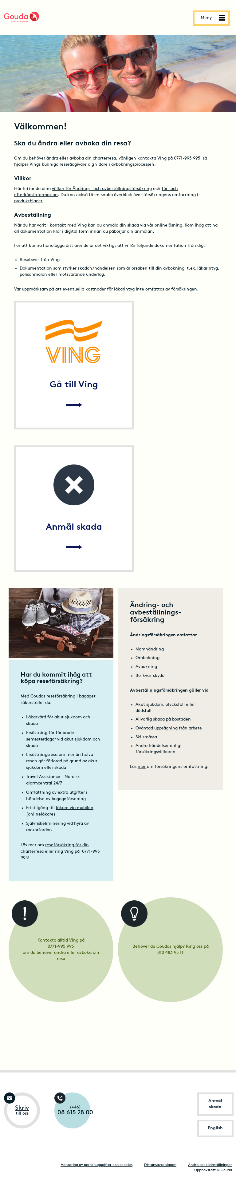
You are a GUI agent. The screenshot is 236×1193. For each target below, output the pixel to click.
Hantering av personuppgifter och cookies (96, 1165)
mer (142, 766)
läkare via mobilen (74, 808)
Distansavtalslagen (160, 1165)
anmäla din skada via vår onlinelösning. (143, 225)
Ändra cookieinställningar (210, 1165)
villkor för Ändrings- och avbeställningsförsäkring (102, 189)
